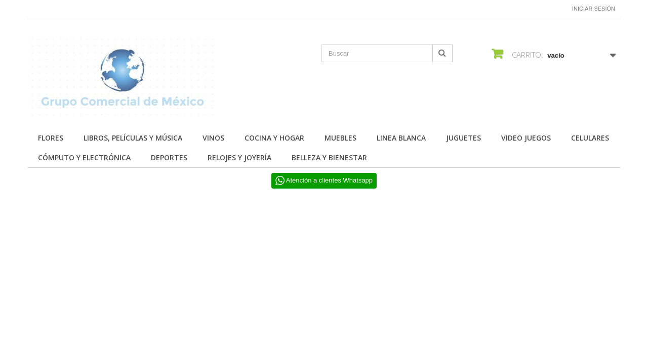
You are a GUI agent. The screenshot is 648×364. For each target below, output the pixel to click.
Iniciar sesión (593, 9)
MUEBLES (340, 138)
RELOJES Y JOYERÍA (239, 157)
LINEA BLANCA (401, 138)
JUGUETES (463, 138)
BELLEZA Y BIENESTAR (329, 157)
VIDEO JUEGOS (526, 138)
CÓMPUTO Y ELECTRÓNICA (84, 157)
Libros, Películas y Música (133, 138)
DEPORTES (169, 157)
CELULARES (590, 138)
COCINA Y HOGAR (274, 138)
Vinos (213, 138)
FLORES (50, 138)
